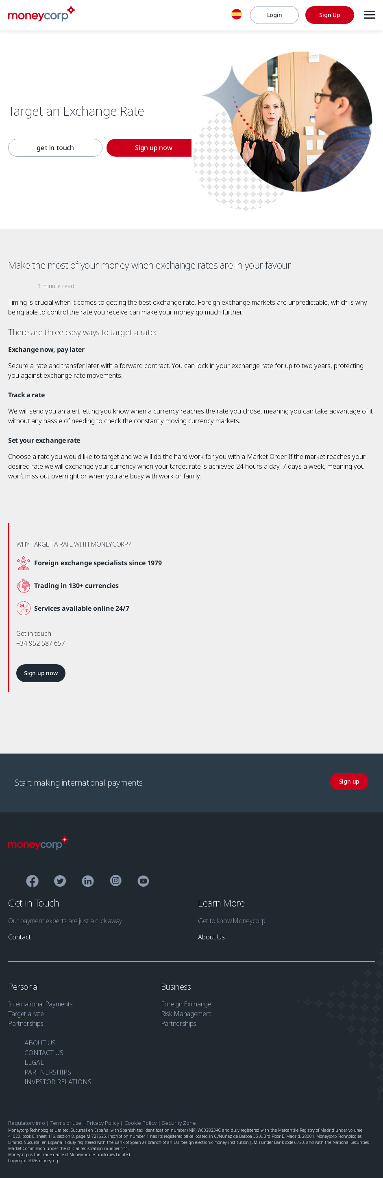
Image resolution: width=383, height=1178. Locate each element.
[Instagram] (116, 880)
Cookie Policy (140, 1120)
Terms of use (65, 1120)
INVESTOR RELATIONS (57, 1079)
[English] (236, 15)
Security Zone (179, 1120)
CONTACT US (43, 1050)
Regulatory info (26, 1120)
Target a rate (26, 1011)
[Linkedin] (88, 880)
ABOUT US (40, 1040)
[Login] (274, 15)
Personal (24, 984)
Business (177, 984)
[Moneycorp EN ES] (42, 19)
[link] (48, 148)
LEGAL (34, 1060)
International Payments (40, 1001)
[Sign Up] (329, 15)
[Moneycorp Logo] (38, 845)
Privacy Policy (103, 1120)
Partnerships (26, 1021)
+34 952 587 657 (40, 643)
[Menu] (369, 15)
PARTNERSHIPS (47, 1070)
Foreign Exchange (186, 1001)
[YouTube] (143, 880)
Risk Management (186, 1011)
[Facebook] (32, 880)
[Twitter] (60, 880)
